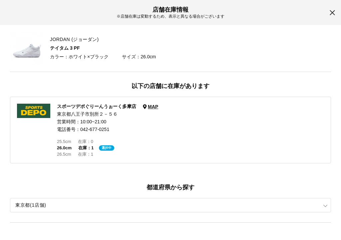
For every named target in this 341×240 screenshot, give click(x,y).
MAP (153, 106)
